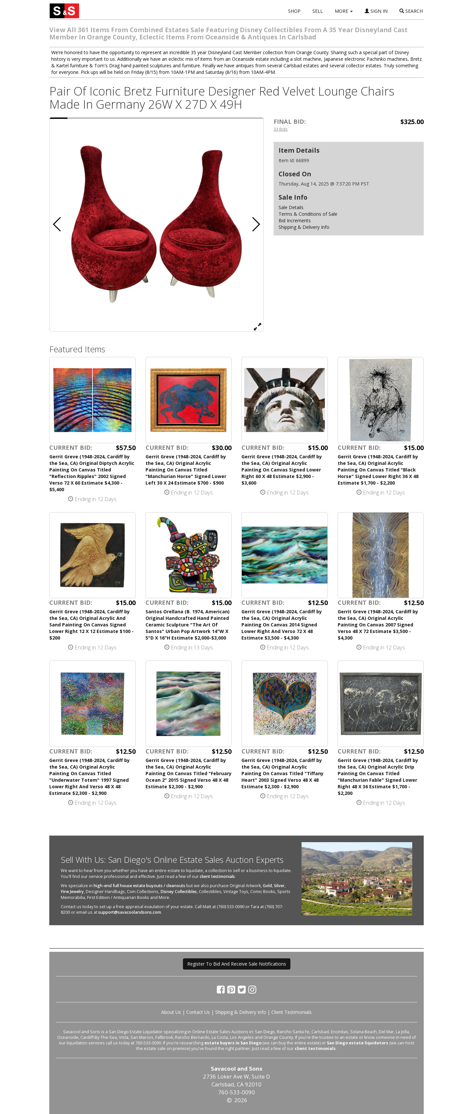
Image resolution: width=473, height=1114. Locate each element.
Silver (279, 885)
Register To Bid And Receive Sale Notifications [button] (236, 964)
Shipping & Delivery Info (304, 227)
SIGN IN (376, 11)
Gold (267, 885)
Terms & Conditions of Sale (308, 214)
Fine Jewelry (72, 891)
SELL (317, 11)
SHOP (294, 11)
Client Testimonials (291, 1012)
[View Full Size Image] (257, 326)
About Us (171, 1012)
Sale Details (291, 207)
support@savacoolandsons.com (129, 912)
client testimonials (217, 876)
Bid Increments (295, 220)
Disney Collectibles (178, 891)
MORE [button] (344, 11)
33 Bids (281, 129)
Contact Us (198, 1012)
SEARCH (411, 11)
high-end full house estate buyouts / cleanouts (139, 885)
